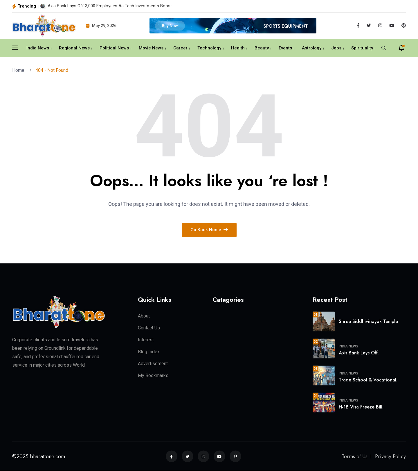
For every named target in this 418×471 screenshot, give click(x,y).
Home (19, 70)
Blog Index (149, 351)
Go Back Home (209, 229)
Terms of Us (354, 456)
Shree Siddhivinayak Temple (368, 321)
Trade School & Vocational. (368, 379)
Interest (146, 339)
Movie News (151, 48)
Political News (114, 48)
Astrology (311, 48)
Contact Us (149, 328)
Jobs (336, 48)
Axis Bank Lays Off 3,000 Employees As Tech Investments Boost (110, 5)
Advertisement (153, 363)
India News (37, 48)
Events (285, 48)
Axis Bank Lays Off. (359, 352)
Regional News (74, 48)
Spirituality (362, 48)
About (144, 316)
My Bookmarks (153, 375)
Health (238, 48)
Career (180, 48)
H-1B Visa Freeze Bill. (361, 406)
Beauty (262, 48)
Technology (209, 48)
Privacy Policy (390, 456)
